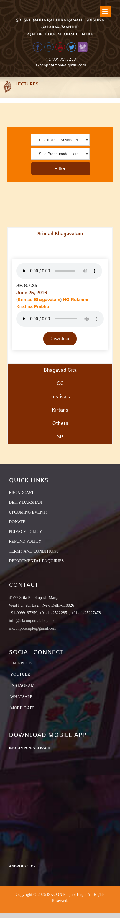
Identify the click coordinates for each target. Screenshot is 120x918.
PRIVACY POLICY (25, 531)
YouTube (20, 674)
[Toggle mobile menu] (105, 12)
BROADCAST (21, 492)
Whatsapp (21, 697)
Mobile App (22, 708)
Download (60, 338)
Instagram (22, 685)
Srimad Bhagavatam (39, 299)
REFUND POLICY (25, 541)
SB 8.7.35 (26, 285)
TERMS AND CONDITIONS (34, 551)
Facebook (21, 663)
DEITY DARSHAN (25, 502)
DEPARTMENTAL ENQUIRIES (36, 561)
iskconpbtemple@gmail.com (60, 65)
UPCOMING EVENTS (28, 512)
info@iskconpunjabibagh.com (34, 620)
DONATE (17, 522)
